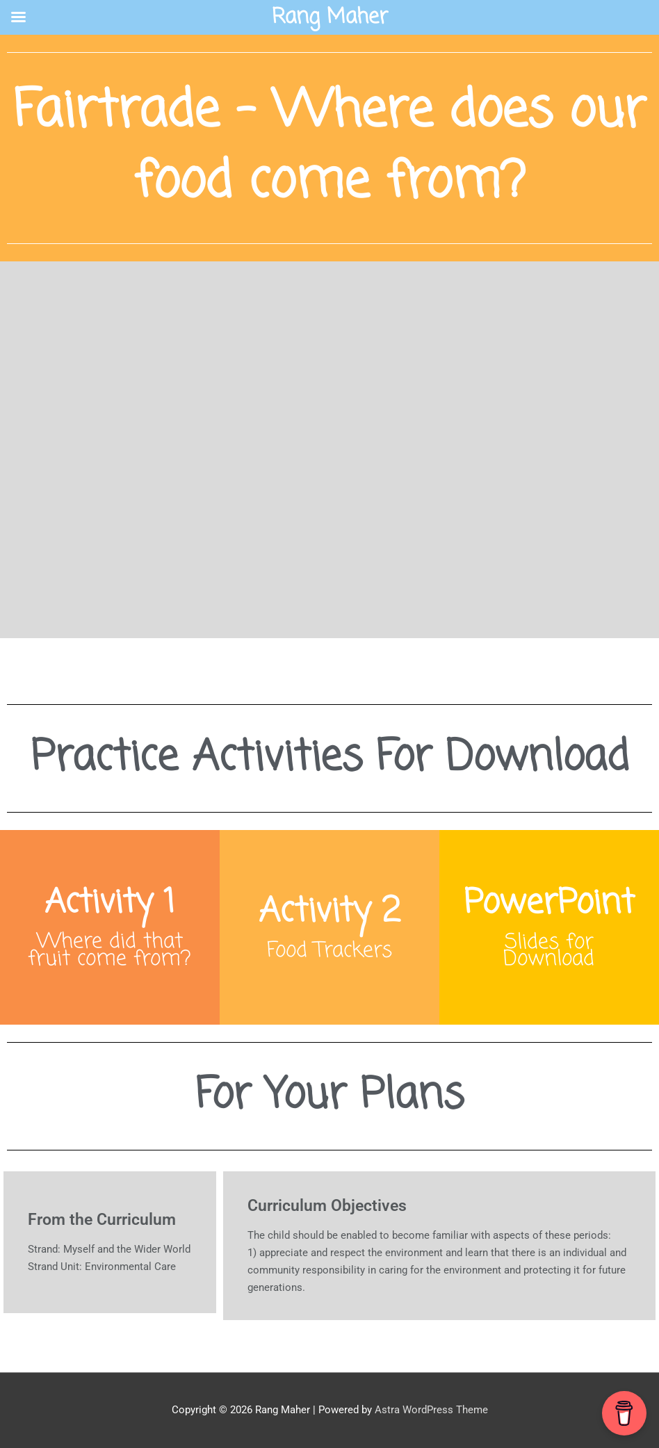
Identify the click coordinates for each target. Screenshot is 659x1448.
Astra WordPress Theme (431, 1410)
